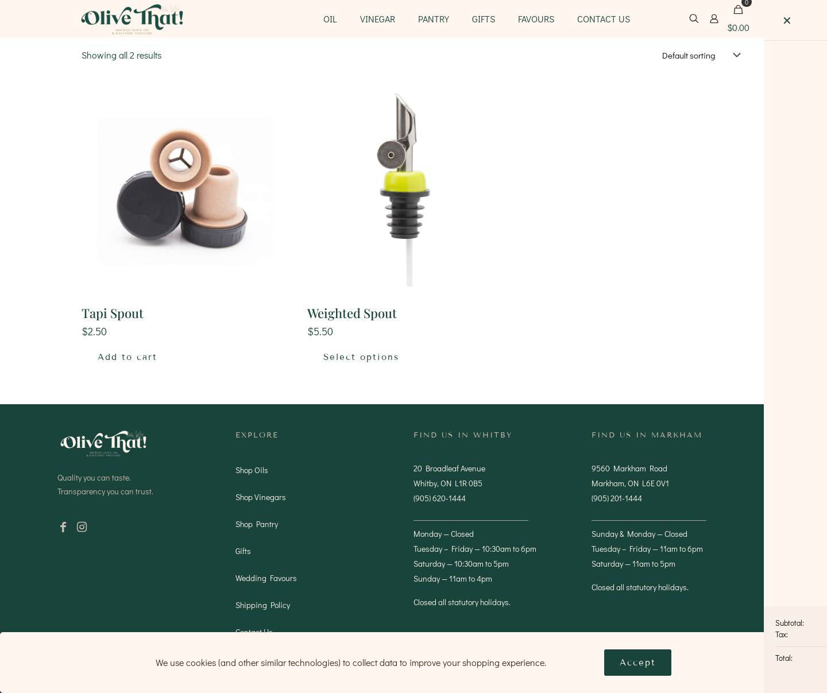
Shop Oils (251, 469)
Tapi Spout (113, 313)
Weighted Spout (352, 313)
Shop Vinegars (260, 496)
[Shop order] (703, 55)
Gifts (243, 550)
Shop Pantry (256, 523)
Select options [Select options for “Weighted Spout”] (361, 357)
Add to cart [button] (127, 357)
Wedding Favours (266, 577)
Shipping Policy (262, 604)
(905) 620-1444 (439, 498)
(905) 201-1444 (617, 498)
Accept (638, 662)
